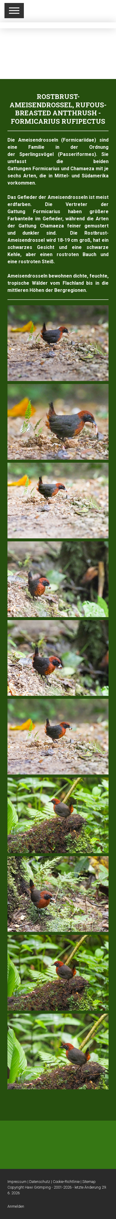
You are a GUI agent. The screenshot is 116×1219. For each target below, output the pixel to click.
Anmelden (15, 1206)
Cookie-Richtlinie (66, 1181)
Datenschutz (39, 1181)
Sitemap (89, 1181)
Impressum (17, 1181)
